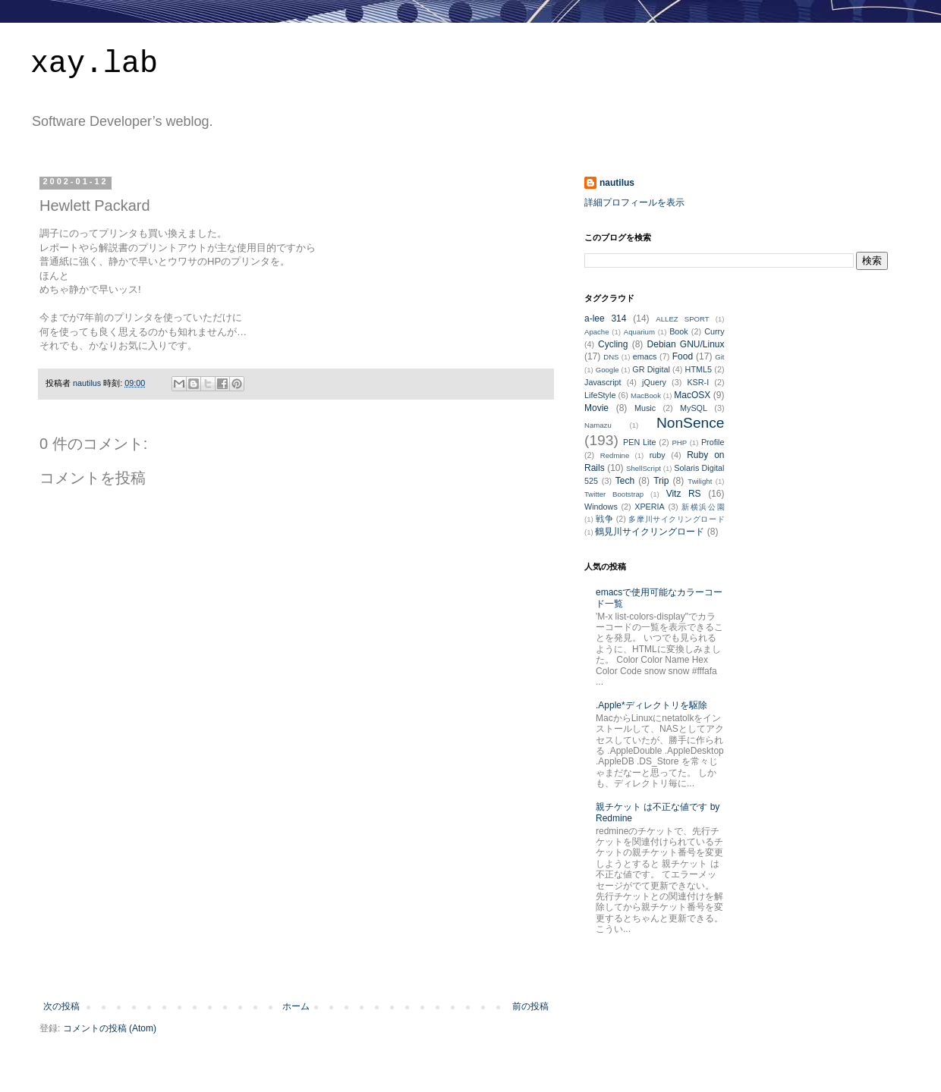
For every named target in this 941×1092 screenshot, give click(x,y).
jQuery (654, 382)
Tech (624, 480)
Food (682, 356)
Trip (661, 480)
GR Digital (651, 369)
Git (719, 357)
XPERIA (649, 506)
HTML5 (698, 369)
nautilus (617, 182)
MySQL (693, 408)
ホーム (296, 1006)
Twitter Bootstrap (614, 494)
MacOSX (692, 395)
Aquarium (639, 332)
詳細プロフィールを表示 (634, 202)
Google (607, 370)
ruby (658, 455)
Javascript (603, 382)
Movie (596, 408)
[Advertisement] (296, 906)
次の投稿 (61, 1006)
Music (645, 408)
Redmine (614, 455)
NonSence (690, 423)
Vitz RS (683, 493)
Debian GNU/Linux (686, 344)
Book (678, 331)
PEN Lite (639, 442)
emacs (645, 356)
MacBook (646, 395)
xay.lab (94, 64)
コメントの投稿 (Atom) (109, 1028)
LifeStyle (599, 395)
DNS (610, 357)
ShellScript (643, 468)
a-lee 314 (605, 318)
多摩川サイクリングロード (676, 519)
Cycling (613, 344)
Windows (601, 506)
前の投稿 (530, 1006)
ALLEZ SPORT (682, 319)
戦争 (604, 518)
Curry (714, 331)
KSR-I (698, 382)
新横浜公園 (702, 507)
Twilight (700, 481)
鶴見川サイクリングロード (649, 531)
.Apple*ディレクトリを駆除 (651, 705)
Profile (713, 442)
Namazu (598, 425)
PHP (679, 442)
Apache (596, 332)
